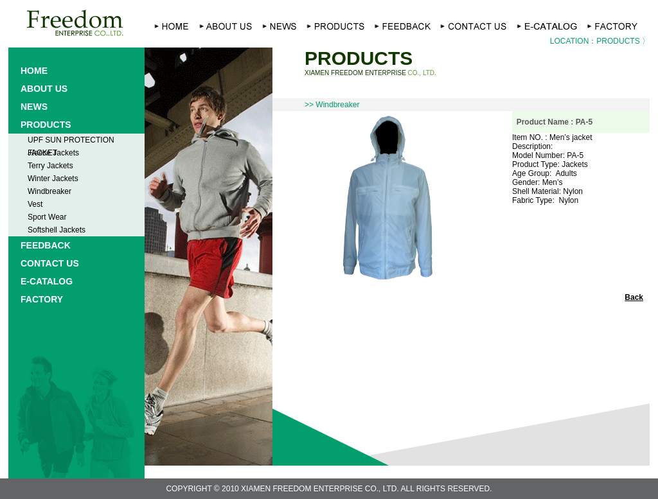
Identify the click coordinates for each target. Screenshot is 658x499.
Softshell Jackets (56, 229)
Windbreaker (49, 191)
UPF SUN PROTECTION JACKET (71, 141)
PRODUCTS (46, 124)
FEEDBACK (46, 245)
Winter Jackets (53, 178)
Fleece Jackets (53, 152)
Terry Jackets (50, 165)
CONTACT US (50, 263)
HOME (34, 71)
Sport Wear (47, 217)
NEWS (34, 106)
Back (634, 297)
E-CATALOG (47, 281)
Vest (35, 204)
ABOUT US (44, 88)
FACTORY (42, 299)
